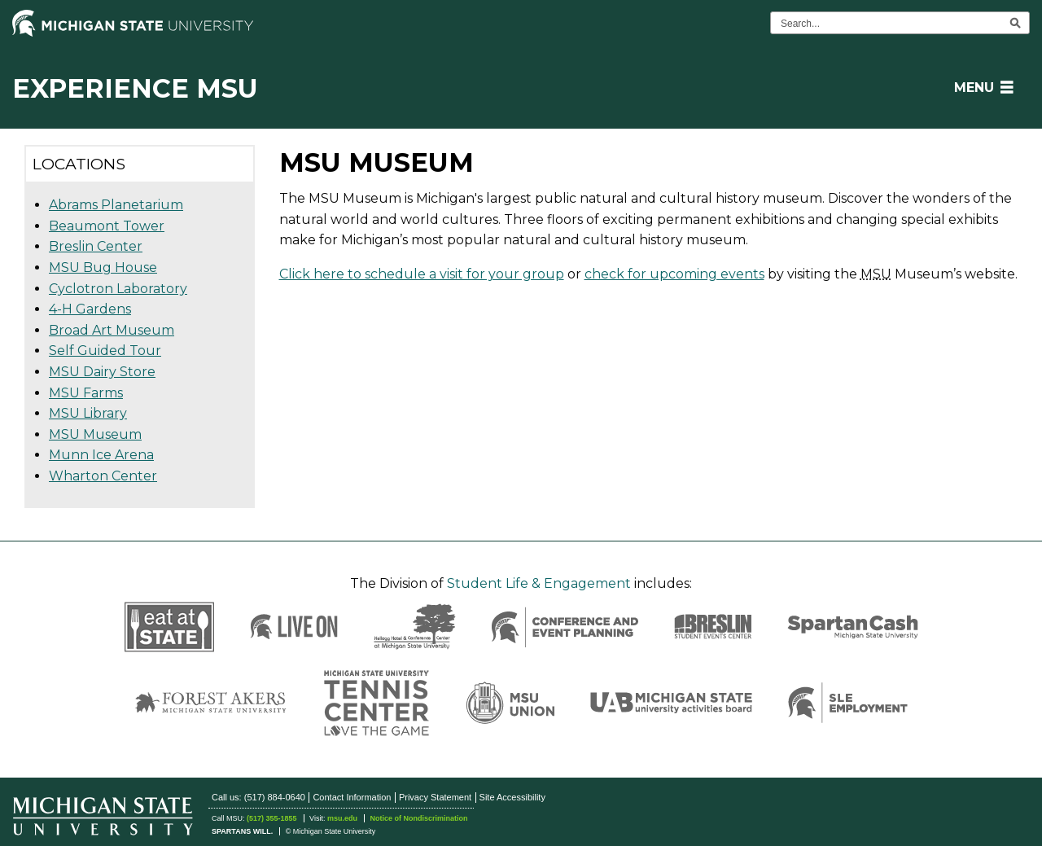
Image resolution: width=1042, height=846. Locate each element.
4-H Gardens (90, 309)
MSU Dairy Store (102, 371)
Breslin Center (95, 246)
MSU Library (88, 413)
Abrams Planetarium (116, 205)
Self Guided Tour (105, 350)
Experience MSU (135, 88)
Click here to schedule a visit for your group (421, 274)
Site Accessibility (512, 797)
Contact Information (352, 797)
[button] (980, 87)
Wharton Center (103, 476)
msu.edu (342, 818)
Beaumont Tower (106, 226)
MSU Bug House (103, 267)
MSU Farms (86, 393)
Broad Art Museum (111, 330)
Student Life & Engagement (539, 583)
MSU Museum (95, 434)
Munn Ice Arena (101, 454)
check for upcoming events (674, 274)
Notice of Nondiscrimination (418, 818)
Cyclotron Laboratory (118, 288)
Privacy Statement (435, 797)
